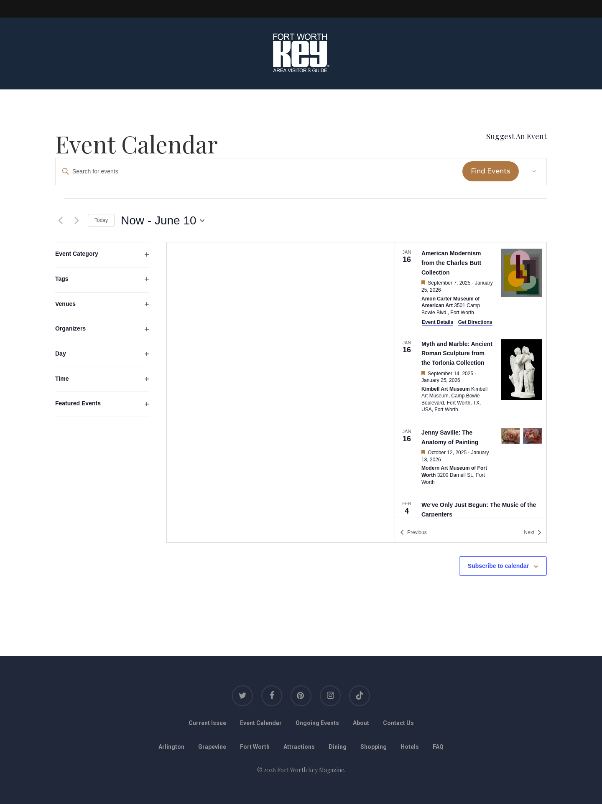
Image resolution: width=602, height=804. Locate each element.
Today (101, 220)
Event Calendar (261, 723)
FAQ (438, 746)
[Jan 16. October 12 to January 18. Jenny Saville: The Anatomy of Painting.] (471, 457)
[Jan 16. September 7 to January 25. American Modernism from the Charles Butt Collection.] (471, 287)
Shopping (373, 746)
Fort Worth (255, 746)
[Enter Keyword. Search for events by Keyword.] (259, 171)
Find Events (490, 171)
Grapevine (212, 746)
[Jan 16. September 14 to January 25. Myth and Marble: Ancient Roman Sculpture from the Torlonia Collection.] (471, 377)
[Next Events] (76, 221)
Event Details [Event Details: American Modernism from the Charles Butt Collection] (437, 322)
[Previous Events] (60, 221)
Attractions (299, 746)
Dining (338, 746)
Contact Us (398, 723)
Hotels (409, 746)
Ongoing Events (317, 723)
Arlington (171, 746)
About (361, 723)
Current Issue (207, 723)
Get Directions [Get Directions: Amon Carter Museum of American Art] (475, 322)
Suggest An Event (516, 136)
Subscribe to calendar (498, 565)
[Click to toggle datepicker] (162, 220)
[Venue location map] (281, 392)
